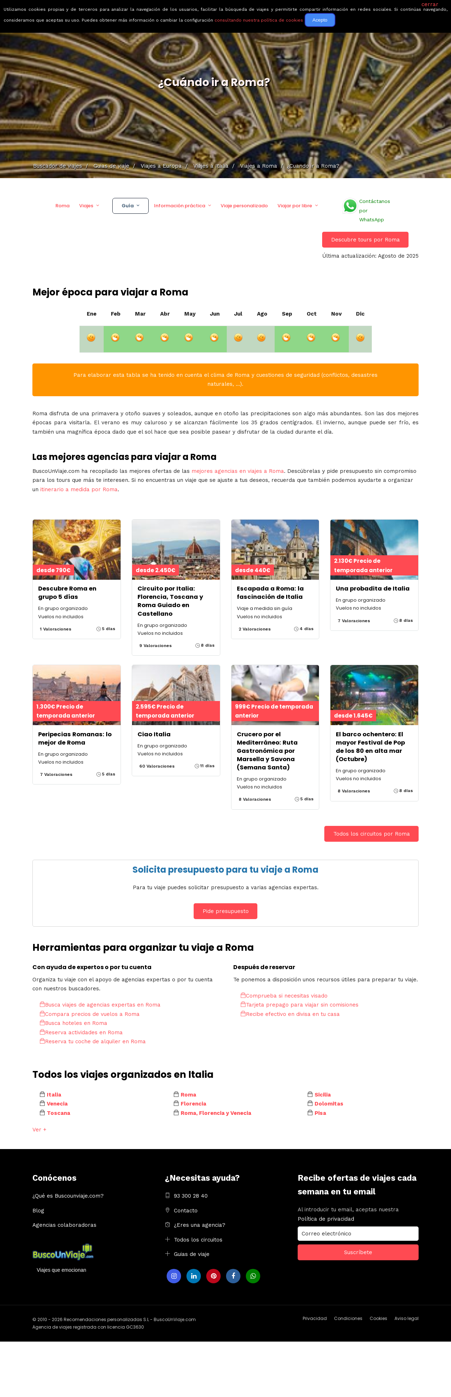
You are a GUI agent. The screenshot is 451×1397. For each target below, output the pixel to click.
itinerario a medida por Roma (79, 489)
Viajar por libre (295, 205)
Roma (62, 205)
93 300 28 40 (191, 1196)
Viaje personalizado (244, 205)
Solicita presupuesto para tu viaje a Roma (225, 870)
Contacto (186, 1210)
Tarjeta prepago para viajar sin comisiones (299, 1005)
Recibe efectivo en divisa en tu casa (290, 1014)
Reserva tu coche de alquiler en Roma (93, 1041)
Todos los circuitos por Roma (371, 834)
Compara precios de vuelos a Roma (90, 1014)
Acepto (320, 20)
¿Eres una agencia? (199, 1225)
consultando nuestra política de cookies (259, 20)
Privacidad (315, 1318)
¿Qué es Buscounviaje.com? (68, 1196)
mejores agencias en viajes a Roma (237, 471)
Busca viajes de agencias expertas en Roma (100, 1005)
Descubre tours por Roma (365, 239)
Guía (128, 205)
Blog (38, 1210)
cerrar (429, 4)
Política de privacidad (326, 1219)
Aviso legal (406, 1318)
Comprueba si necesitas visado (284, 996)
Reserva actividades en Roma (81, 1032)
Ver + (39, 1129)
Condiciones (348, 1318)
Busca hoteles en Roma (73, 1023)
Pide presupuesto (226, 911)
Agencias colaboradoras (64, 1225)
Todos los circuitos (198, 1239)
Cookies (378, 1318)
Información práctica (179, 205)
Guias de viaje (191, 1254)
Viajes (86, 205)
